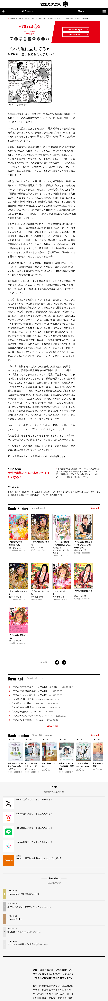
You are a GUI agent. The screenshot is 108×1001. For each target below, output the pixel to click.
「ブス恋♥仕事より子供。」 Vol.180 (35, 699)
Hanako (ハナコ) (31, 18)
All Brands (17, 11)
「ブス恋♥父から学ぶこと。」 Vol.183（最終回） (42, 687)
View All (95, 508)
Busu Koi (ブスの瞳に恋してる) (49, 18)
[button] (97, 754)
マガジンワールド (54, 4)
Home (21, 18)
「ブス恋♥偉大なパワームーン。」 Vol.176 (38, 715)
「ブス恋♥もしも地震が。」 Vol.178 (35, 707)
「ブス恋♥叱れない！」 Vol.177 (33, 711)
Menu (92, 11)
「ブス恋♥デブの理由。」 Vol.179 (34, 703)
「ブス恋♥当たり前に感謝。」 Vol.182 (36, 691)
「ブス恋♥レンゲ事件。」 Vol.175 (34, 720)
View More (54, 726)
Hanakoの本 (78, 35)
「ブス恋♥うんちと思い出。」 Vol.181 (36, 695)
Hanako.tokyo (78, 29)
